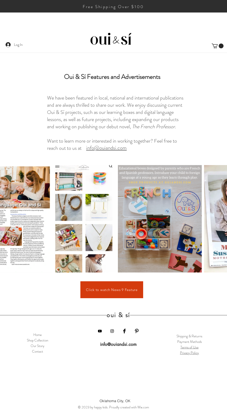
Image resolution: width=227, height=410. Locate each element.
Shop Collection (37, 340)
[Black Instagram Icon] (112, 331)
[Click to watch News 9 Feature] (111, 289)
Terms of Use (189, 347)
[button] (218, 46)
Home (37, 334)
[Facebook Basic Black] (124, 331)
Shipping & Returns (189, 336)
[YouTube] (100, 331)
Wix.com (143, 407)
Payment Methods (189, 341)
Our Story (37, 345)
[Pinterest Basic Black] (136, 331)
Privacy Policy (189, 352)
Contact (37, 351)
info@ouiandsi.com (118, 344)
